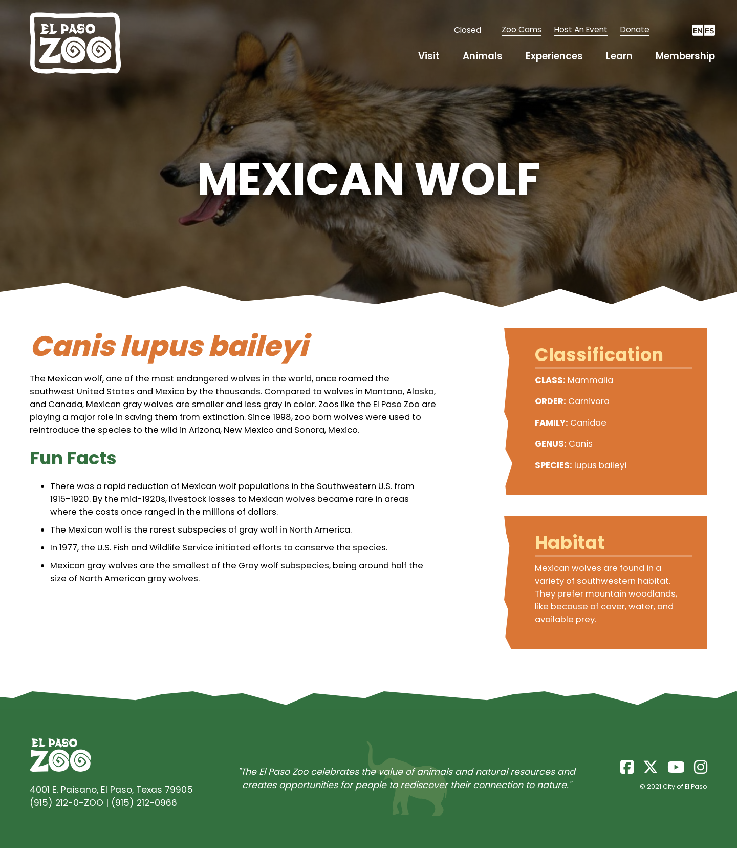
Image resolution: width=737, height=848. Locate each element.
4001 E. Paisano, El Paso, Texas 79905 (111, 789)
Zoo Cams (521, 29)
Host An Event (581, 29)
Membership (685, 56)
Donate (634, 29)
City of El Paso (685, 786)
